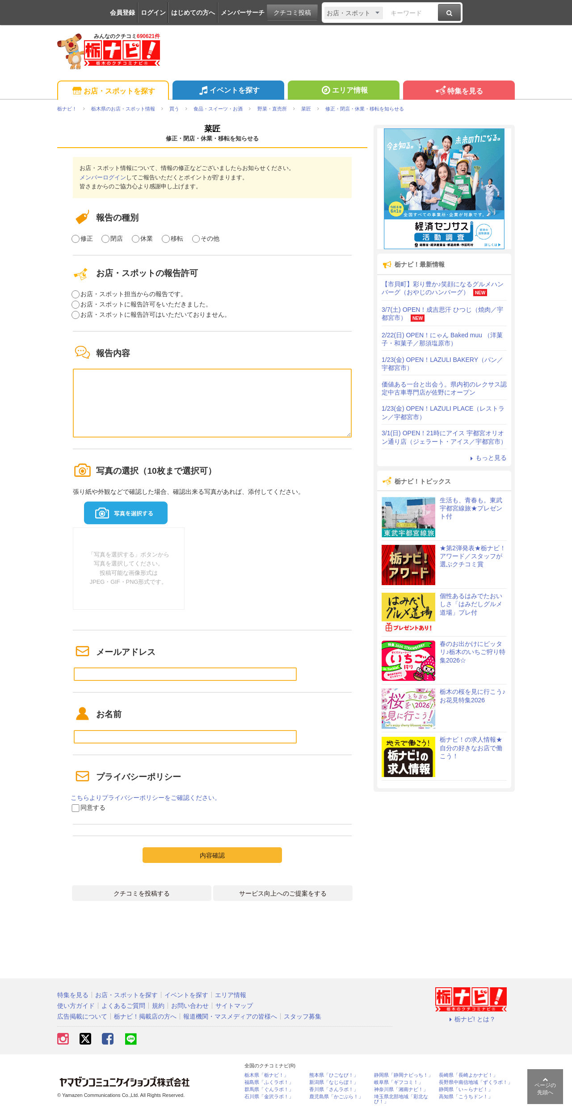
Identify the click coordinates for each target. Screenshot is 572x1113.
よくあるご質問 (123, 1005)
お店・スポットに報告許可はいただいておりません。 (155, 314)
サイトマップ (234, 1005)
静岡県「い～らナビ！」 (466, 1089)
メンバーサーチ (243, 12)
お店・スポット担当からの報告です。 (133, 293)
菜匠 (212, 128)
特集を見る (459, 91)
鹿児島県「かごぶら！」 (336, 1096)
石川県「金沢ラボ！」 (269, 1096)
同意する (92, 807)
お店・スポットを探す (113, 91)
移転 (177, 238)
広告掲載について (82, 1016)
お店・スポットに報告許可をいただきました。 (146, 304)
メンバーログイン (103, 177)
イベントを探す (228, 91)
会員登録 (122, 12)
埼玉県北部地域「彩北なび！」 (401, 1099)
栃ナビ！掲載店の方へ (145, 1016)
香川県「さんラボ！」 (333, 1089)
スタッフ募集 (302, 1016)
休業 (146, 238)
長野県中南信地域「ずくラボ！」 (476, 1082)
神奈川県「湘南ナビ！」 (401, 1089)
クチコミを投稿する (142, 893)
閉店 (116, 238)
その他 (210, 238)
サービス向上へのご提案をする (283, 893)
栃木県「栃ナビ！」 (266, 1075)
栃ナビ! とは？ (471, 1019)
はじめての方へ (193, 12)
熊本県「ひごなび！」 (333, 1075)
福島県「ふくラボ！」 (269, 1082)
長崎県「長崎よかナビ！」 (468, 1075)
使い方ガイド (76, 1005)
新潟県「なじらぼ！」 (333, 1082)
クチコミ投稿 (292, 12)
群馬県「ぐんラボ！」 (269, 1089)
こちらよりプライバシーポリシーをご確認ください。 (146, 797)
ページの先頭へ (545, 1086)
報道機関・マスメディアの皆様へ (230, 1016)
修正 (86, 238)
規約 (158, 1005)
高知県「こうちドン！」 (466, 1096)
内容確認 (212, 855)
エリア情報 (343, 91)
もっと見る (487, 457)
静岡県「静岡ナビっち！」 (403, 1075)
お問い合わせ (190, 1005)
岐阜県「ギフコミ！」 (398, 1082)
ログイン (153, 12)
